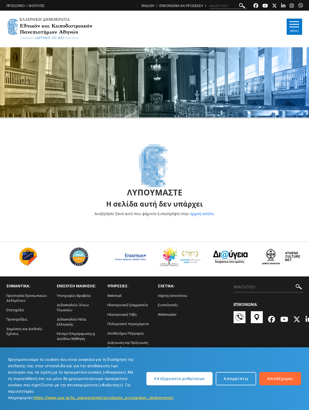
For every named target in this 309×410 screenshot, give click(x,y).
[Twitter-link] (274, 6)
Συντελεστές (168, 304)
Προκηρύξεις (16, 319)
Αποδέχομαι (280, 378)
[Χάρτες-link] (257, 319)
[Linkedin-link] (283, 6)
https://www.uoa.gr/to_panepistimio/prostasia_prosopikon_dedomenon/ (103, 397)
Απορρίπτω (236, 378)
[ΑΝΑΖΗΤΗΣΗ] (228, 6)
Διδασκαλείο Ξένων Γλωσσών (73, 307)
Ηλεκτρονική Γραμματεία (127, 304)
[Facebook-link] (255, 6)
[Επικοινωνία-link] (239, 319)
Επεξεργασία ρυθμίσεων (179, 378)
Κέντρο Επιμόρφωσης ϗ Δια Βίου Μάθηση (76, 336)
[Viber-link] (300, 6)
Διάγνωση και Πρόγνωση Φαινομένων (127, 345)
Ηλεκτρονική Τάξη (122, 314)
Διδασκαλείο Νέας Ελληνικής (71, 322)
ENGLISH (148, 5)
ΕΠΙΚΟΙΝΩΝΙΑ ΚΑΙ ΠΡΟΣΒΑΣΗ (181, 5)
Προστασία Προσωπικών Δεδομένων (26, 298)
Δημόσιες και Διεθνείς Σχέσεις (24, 331)
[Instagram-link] (292, 6)
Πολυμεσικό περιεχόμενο (128, 323)
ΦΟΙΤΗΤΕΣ (37, 5)
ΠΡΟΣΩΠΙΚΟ (15, 5)
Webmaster (167, 314)
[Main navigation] (293, 27)
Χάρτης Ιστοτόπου (172, 295)
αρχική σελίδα (202, 213)
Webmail (114, 295)
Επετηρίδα (15, 310)
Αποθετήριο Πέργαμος (125, 333)
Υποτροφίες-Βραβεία (74, 295)
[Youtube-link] (265, 6)
